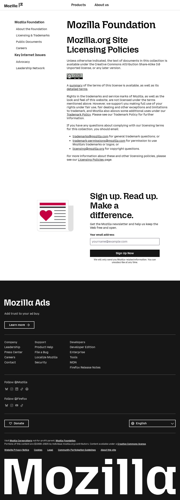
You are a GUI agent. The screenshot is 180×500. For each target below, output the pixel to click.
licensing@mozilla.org (88, 148)
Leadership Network (30, 68)
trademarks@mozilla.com (90, 136)
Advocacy (23, 62)
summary (76, 85)
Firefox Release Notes (85, 367)
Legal (50, 450)
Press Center (13, 352)
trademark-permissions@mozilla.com (99, 140)
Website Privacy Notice (16, 450)
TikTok (22, 389)
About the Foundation (31, 29)
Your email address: (102, 234)
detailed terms (77, 89)
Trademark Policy (79, 114)
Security (41, 362)
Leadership (12, 347)
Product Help (44, 347)
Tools (73, 357)
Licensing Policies (91, 159)
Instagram (11, 389)
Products (78, 5)
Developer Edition (82, 347)
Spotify (27, 389)
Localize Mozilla (46, 357)
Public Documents (29, 41)
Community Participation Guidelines (77, 450)
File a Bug (41, 352)
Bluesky (6, 389)
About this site (108, 450)
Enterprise (77, 352)
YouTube (17, 405)
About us (102, 5)
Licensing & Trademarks (33, 35)
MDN (73, 362)
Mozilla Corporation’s (21, 440)
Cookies (38, 450)
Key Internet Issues (30, 55)
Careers (21, 48)
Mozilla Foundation (29, 22)
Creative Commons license (131, 444)
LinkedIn (17, 389)
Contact (10, 362)
